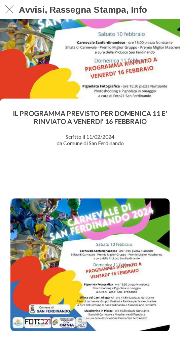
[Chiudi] (9, 9)
